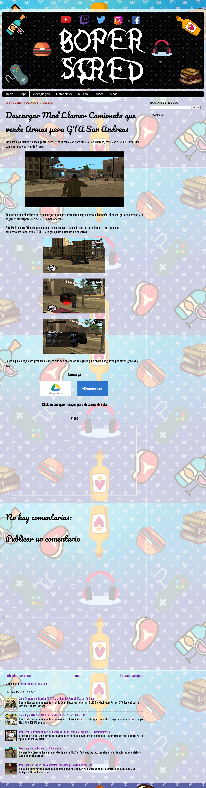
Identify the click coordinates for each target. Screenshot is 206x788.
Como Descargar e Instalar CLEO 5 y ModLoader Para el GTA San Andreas (56, 699)
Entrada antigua (131, 675)
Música (83, 94)
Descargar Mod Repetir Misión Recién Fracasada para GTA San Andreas (55, 765)
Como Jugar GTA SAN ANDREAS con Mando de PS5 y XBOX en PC (51, 715)
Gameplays (64, 94)
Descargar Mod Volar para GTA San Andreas (41, 748)
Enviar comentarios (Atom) (34, 684)
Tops (23, 94)
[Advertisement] (74, 645)
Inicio (9, 94)
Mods (114, 94)
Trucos (98, 94)
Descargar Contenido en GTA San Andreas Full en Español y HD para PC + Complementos (64, 732)
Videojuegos (41, 94)
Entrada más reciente (20, 675)
